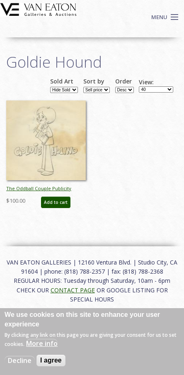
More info (42, 343)
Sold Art (61, 81)
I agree (51, 360)
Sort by (93, 81)
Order (123, 81)
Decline (19, 360)
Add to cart (56, 202)
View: (146, 82)
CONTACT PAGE (73, 290)
